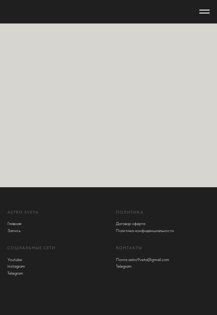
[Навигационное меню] (204, 12)
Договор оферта (130, 223)
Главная (14, 223)
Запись (14, 230)
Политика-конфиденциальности (145, 230)
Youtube (14, 259)
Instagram (16, 266)
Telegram (15, 273)
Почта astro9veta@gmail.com (142, 259)
